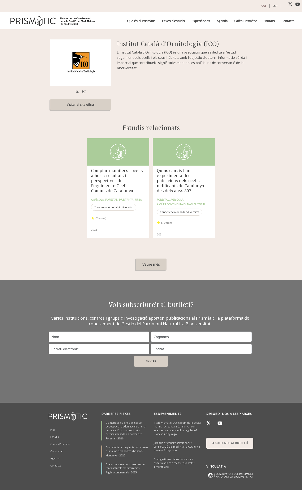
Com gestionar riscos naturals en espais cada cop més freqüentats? (174, 461)
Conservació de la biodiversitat (113, 207)
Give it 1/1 (93, 218)
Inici (52, 430)
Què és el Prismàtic (141, 21)
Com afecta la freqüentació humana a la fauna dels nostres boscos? (127, 449)
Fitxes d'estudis (173, 21)
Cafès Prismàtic (245, 21)
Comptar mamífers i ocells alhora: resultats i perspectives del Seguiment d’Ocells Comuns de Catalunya (117, 180)
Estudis (54, 437)
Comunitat (56, 451)
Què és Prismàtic (60, 444)
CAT (263, 6)
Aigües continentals (117, 472)
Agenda (222, 21)
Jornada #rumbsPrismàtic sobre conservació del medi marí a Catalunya (177, 444)
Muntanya (111, 455)
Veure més (151, 264)
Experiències (200, 21)
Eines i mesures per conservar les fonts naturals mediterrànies (125, 466)
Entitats (269, 21)
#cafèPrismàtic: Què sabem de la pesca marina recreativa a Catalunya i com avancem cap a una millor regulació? (177, 426)
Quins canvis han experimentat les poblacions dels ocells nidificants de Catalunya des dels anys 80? (180, 180)
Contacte (287, 21)
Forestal (110, 438)
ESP (275, 6)
